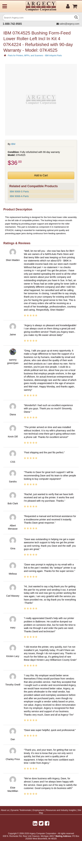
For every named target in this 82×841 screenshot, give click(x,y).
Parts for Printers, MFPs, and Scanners (25, 55)
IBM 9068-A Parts (19, 196)
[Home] (5, 55)
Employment (38, 810)
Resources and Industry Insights (61, 810)
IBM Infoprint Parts (53, 55)
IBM (13, 144)
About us (5, 810)
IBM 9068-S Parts (19, 191)
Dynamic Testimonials (21, 810)
